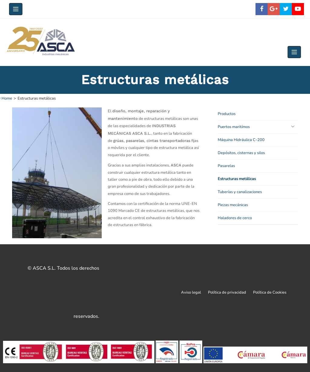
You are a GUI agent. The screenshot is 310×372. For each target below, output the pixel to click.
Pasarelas (226, 166)
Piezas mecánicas (233, 205)
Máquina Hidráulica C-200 (241, 140)
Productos (227, 114)
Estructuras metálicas (237, 179)
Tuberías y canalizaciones (240, 192)
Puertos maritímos (234, 127)
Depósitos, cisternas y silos (241, 153)
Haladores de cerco (235, 218)
